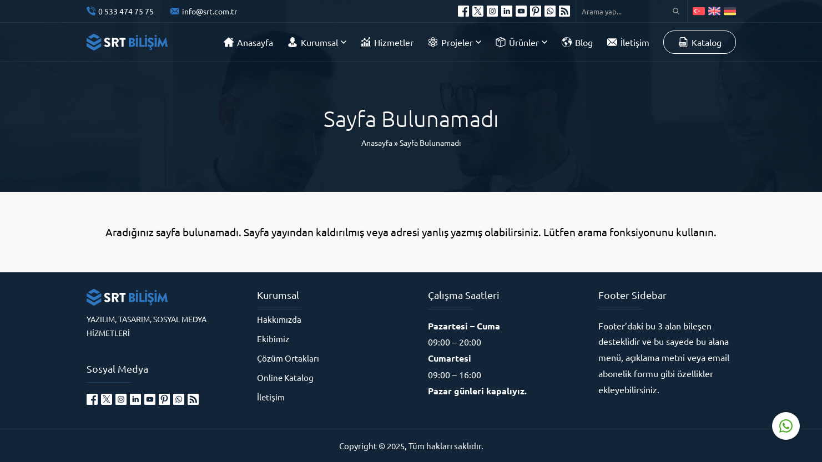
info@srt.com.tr (209, 11)
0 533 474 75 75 (126, 11)
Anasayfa (376, 143)
